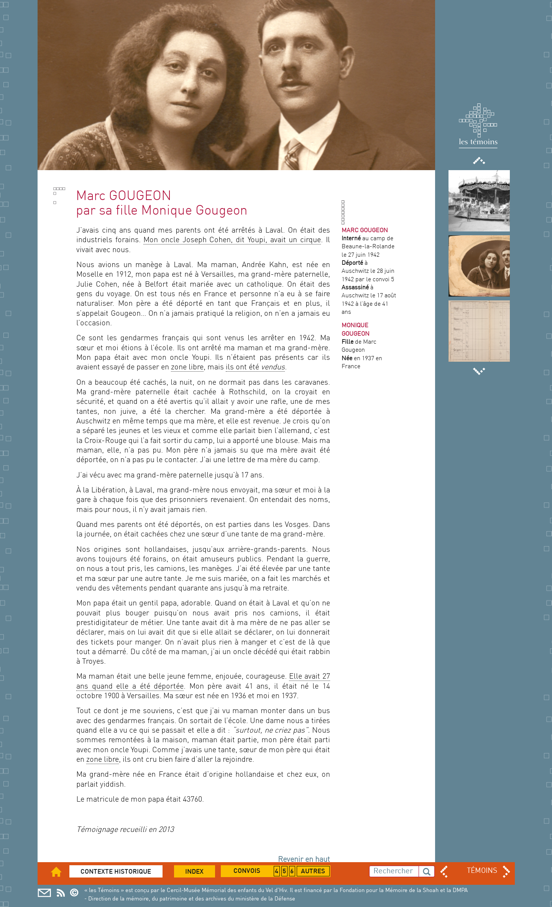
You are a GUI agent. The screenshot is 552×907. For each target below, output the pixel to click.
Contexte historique (115, 872)
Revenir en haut (304, 860)
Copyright (76, 893)
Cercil (61, 893)
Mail (44, 893)
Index (194, 872)
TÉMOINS (482, 870)
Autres (313, 872)
